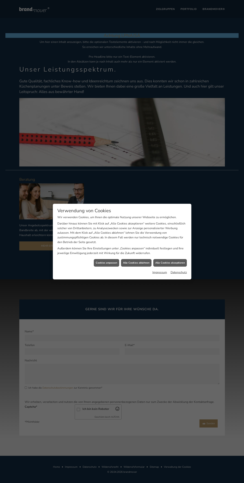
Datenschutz (179, 259)
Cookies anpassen (106, 249)
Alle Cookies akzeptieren (170, 249)
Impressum (159, 259)
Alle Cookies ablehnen (136, 249)
